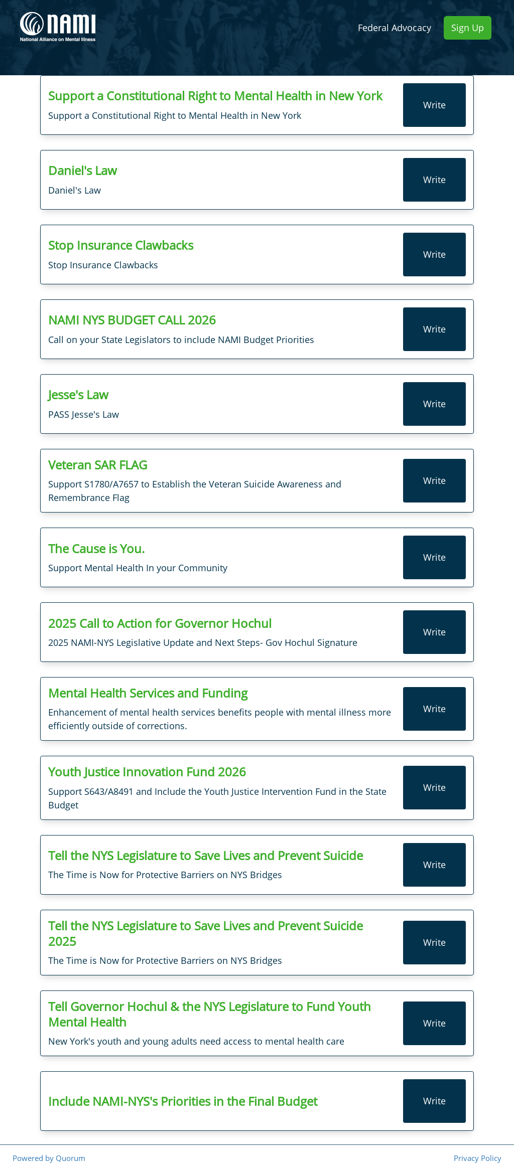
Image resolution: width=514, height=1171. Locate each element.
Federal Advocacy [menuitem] (394, 28)
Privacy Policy (477, 1158)
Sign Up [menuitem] (467, 28)
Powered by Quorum (49, 1158)
